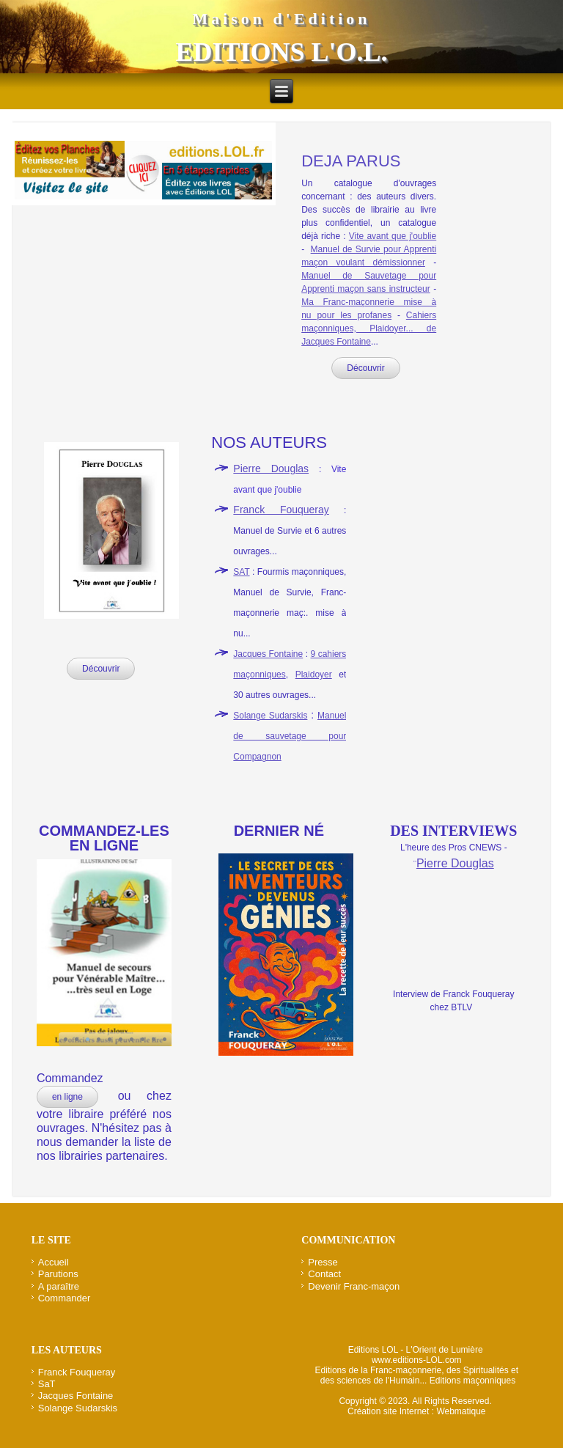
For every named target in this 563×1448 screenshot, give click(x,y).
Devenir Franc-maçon (354, 1286)
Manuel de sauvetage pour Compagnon (289, 736)
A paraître (58, 1286)
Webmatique (460, 1411)
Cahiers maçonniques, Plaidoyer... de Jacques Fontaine (368, 328)
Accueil (53, 1262)
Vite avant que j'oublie (392, 236)
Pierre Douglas (271, 468)
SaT (47, 1383)
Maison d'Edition (281, 19)
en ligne (67, 1097)
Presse (322, 1262)
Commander (64, 1298)
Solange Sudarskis (270, 715)
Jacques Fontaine (268, 654)
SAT (241, 572)
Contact (324, 1273)
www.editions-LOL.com (417, 1360)
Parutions (58, 1273)
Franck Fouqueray (280, 509)
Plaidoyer (313, 674)
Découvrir (365, 368)
